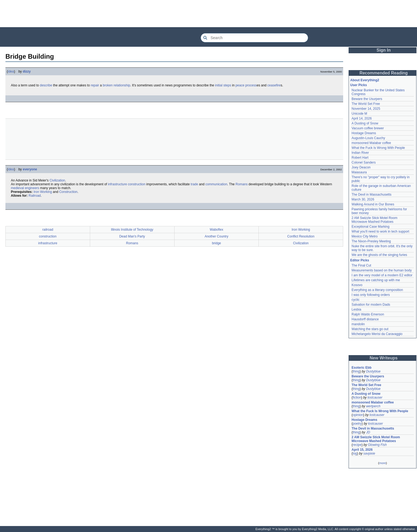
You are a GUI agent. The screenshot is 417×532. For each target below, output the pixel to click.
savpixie (369, 453)
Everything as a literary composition (377, 290)
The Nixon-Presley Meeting (371, 241)
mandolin (358, 324)
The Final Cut (361, 265)
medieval (17, 188)
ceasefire (274, 85)
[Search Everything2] (254, 37)
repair (95, 85)
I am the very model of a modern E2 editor (382, 275)
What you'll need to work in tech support (380, 231)
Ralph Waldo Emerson (368, 314)
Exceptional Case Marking (370, 227)
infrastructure (117, 184)
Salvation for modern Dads (371, 304)
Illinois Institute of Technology (132, 229)
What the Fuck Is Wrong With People (378, 148)
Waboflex (216, 229)
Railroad (35, 196)
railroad (47, 229)
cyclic (355, 300)
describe (46, 85)
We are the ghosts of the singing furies (379, 255)
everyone (30, 169)
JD (368, 432)
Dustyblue (373, 371)
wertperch (373, 406)
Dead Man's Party (132, 236)
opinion (358, 415)
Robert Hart (360, 157)
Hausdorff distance (365, 319)
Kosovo (357, 285)
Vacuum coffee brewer (368, 128)
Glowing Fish (377, 445)
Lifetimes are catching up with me (376, 280)
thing (356, 371)
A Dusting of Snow (365, 123)
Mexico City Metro (365, 236)
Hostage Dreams (364, 133)
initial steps (223, 85)
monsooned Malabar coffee (371, 143)
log (355, 453)
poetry (357, 423)
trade (194, 184)
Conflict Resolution (300, 236)
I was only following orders (371, 295)
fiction (357, 397)
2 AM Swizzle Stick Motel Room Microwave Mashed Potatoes (374, 220)
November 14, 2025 (366, 109)
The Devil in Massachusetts (371, 194)
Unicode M (359, 113)
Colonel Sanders (364, 162)
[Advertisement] (208, 13)
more (382, 463)
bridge (216, 243)
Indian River (360, 153)
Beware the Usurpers (367, 99)
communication (216, 184)
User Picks (358, 85)
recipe (357, 445)
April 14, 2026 (362, 118)
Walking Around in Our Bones (373, 204)
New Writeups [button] (384, 358)
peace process (246, 85)
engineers (32, 188)
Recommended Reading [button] (383, 73)
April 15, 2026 (362, 450)
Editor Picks (359, 260)
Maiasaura (359, 172)
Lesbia (356, 309)
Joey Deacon (361, 167)
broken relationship (116, 85)
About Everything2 (364, 80)
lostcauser (375, 397)
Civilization (57, 180)
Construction (68, 192)
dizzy (27, 71)
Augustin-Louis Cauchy (368, 138)
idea (11, 71)
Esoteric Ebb (361, 368)
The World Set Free (366, 104)
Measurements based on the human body (382, 270)
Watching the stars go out (370, 329)
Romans (242, 184)
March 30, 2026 (363, 199)
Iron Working (42, 192)
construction (137, 184)
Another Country (216, 236)
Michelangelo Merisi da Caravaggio (377, 334)
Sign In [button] (384, 50)
